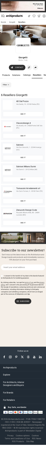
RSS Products (18, 441)
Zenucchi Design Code (26, 210)
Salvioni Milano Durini (26, 166)
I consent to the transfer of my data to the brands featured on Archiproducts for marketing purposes (22, 277)
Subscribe (23, 301)
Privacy (10, 435)
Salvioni (19, 145)
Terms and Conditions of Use (17, 438)
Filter (6, 85)
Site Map (30, 441)
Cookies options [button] (23, 436)
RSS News (36, 438)
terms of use (29, 282)
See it (23, 114)
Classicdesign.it (23, 123)
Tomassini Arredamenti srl (28, 188)
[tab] (23, 367)
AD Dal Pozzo (22, 101)
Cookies (35, 435)
